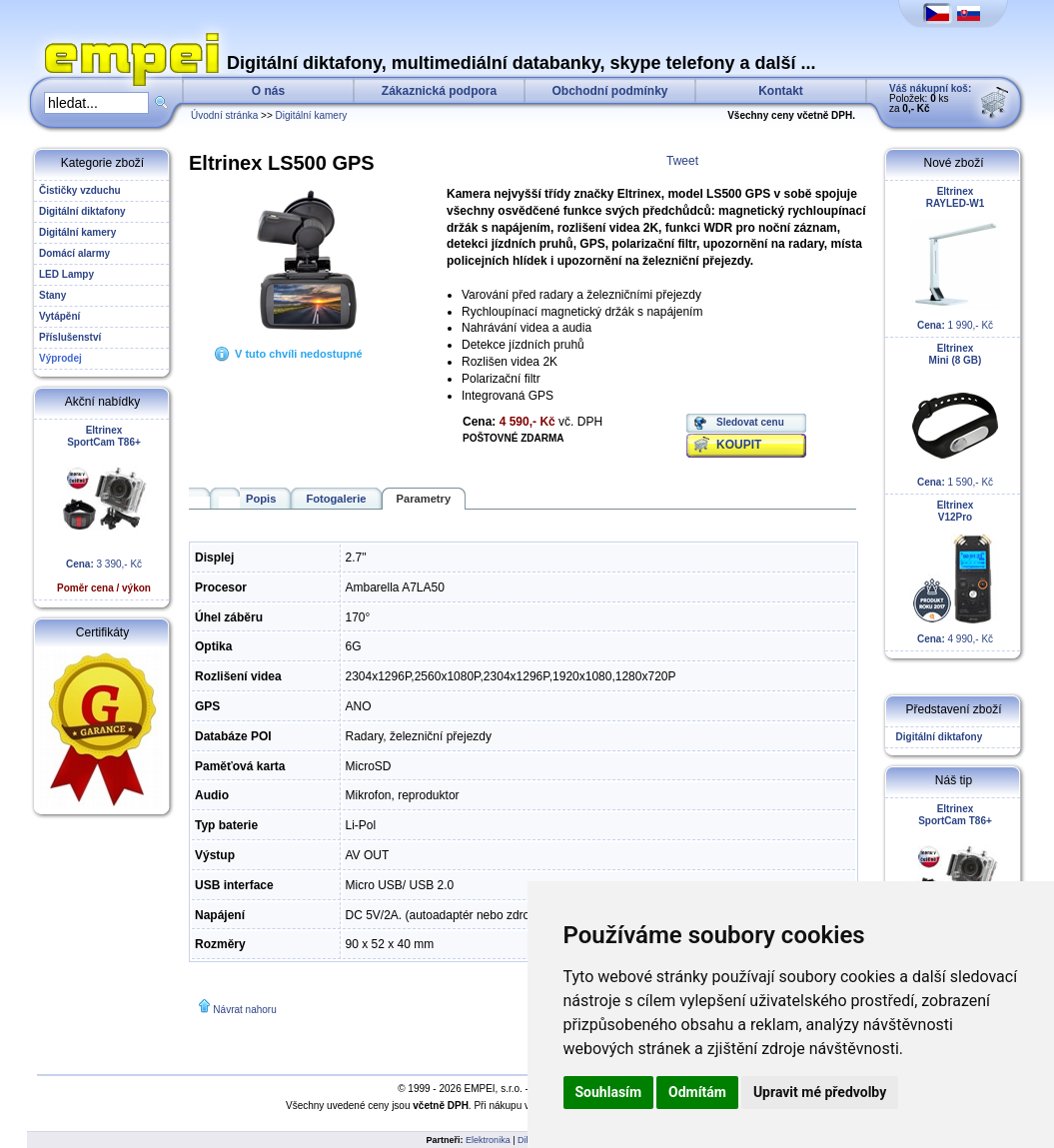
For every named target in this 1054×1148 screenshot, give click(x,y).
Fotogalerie (336, 499)
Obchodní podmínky (610, 91)
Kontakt (780, 91)
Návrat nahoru (244, 1009)
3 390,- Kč (104, 509)
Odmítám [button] (697, 1092)
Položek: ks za (930, 98)
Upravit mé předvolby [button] (819, 1092)
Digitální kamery (312, 115)
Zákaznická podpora (439, 91)
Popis (261, 499)
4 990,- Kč (955, 572)
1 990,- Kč (955, 258)
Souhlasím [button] (608, 1092)
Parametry (424, 499)
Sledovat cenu (750, 422)
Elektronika (488, 1140)
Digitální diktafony (936, 736)
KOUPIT (738, 445)
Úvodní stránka (224, 115)
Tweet (682, 161)
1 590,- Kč (955, 415)
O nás (268, 91)
